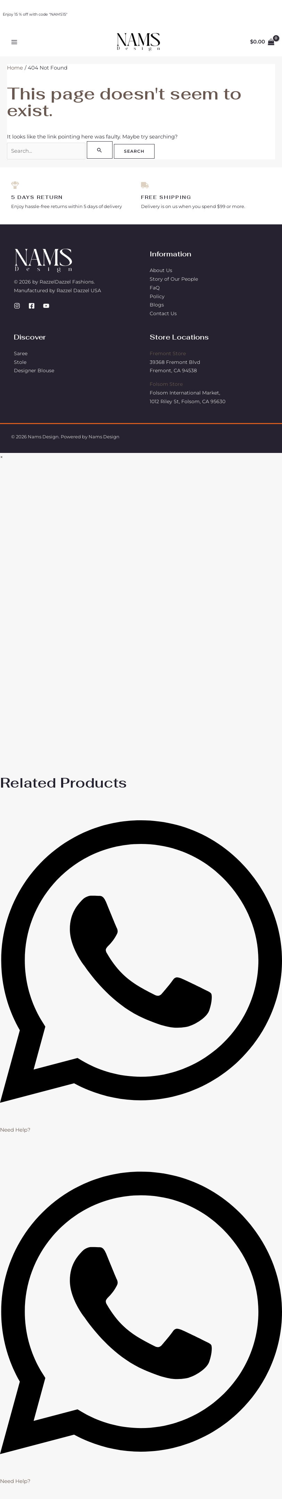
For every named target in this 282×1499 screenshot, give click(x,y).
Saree (20, 358)
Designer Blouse (34, 375)
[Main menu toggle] (14, 44)
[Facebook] (31, 310)
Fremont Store (168, 358)
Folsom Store (166, 388)
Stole (20, 367)
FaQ (155, 292)
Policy (157, 301)
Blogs (157, 309)
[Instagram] (17, 310)
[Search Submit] (102, 153)
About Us (161, 275)
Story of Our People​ (174, 283)
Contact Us (163, 318)
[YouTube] (46, 310)
